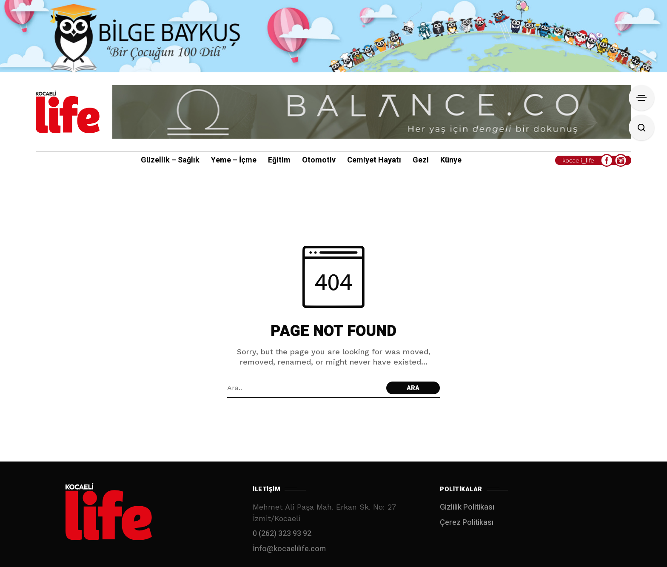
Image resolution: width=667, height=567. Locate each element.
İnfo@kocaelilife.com (289, 549)
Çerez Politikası (466, 522)
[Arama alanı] (304, 388)
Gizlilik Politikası (467, 507)
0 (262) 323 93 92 (282, 533)
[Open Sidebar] (641, 98)
